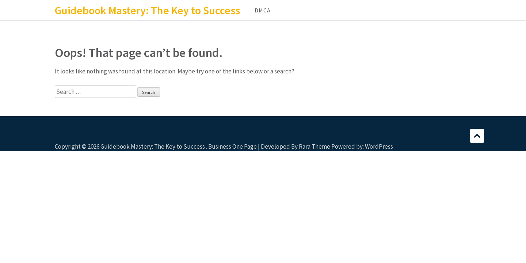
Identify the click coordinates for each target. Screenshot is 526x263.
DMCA (263, 10)
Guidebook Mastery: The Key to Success (147, 10)
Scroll (477, 136)
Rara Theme (314, 146)
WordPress (379, 146)
